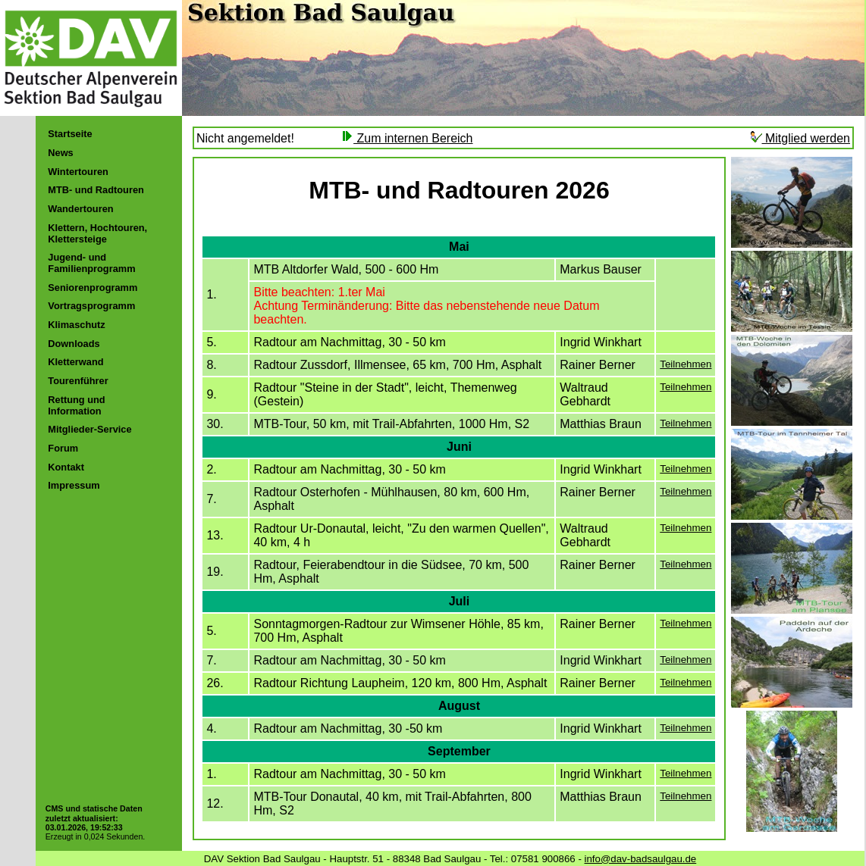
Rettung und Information (76, 405)
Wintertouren (78, 171)
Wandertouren (80, 208)
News (60, 152)
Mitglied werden (800, 138)
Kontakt (66, 467)
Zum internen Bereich (406, 138)
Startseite (70, 133)
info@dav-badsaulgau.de (641, 858)
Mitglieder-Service (89, 429)
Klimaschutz (76, 324)
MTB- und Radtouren (96, 189)
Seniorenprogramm (92, 287)
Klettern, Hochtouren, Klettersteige (97, 233)
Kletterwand (75, 361)
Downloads (73, 343)
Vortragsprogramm (91, 305)
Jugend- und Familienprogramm (91, 263)
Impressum (73, 485)
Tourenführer (78, 380)
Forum (63, 448)
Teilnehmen (685, 364)
